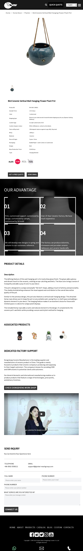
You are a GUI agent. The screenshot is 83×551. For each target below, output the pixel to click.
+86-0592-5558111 (11, 466)
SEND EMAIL (32, 174)
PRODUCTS (30, 527)
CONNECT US (11, 509)
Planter (27, 13)
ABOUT (20, 527)
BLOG (49, 527)
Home (8, 13)
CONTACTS (69, 527)
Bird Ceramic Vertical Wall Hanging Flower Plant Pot (52, 13)
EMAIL (30, 464)
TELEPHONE (9, 464)
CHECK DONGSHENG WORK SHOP (20, 387)
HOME (12, 527)
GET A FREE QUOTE (16, 174)
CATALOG (41, 527)
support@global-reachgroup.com (40, 466)
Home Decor (17, 13)
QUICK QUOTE (55, 4)
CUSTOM (58, 527)
